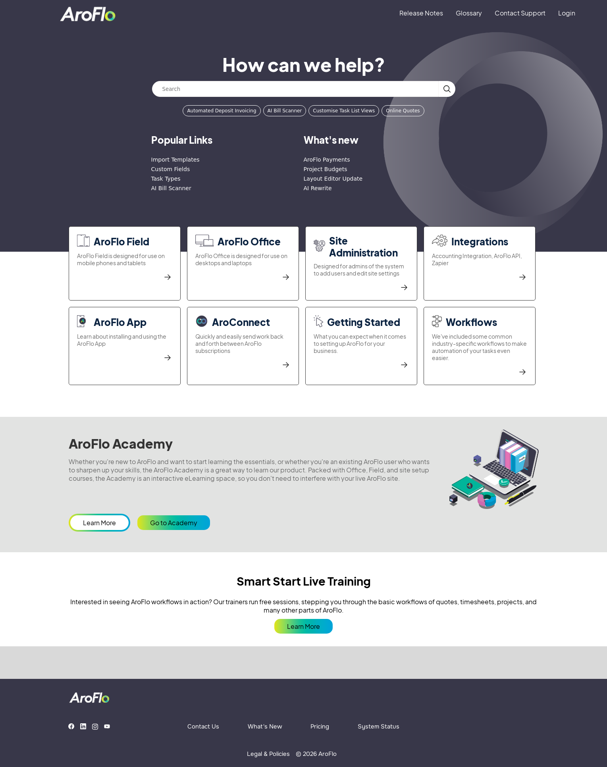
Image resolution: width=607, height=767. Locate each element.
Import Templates (175, 159)
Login (566, 13)
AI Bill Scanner (285, 111)
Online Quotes (403, 111)
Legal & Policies (268, 754)
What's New (265, 726)
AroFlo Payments (327, 159)
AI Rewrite (318, 188)
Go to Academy (173, 522)
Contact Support (520, 13)
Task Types (166, 178)
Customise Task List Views (344, 111)
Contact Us (203, 726)
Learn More (99, 522)
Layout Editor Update (333, 178)
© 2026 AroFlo (316, 754)
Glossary (469, 13)
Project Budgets (325, 169)
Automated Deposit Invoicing (221, 111)
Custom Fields (170, 169)
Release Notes (421, 13)
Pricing (319, 726)
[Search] (295, 89)
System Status (378, 726)
